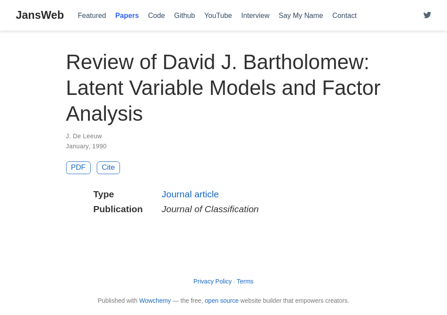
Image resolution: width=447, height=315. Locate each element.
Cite (108, 167)
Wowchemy (155, 300)
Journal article (190, 194)
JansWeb (40, 15)
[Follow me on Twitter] (427, 15)
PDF (78, 167)
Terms (245, 281)
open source (222, 300)
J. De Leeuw (84, 136)
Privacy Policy (213, 281)
